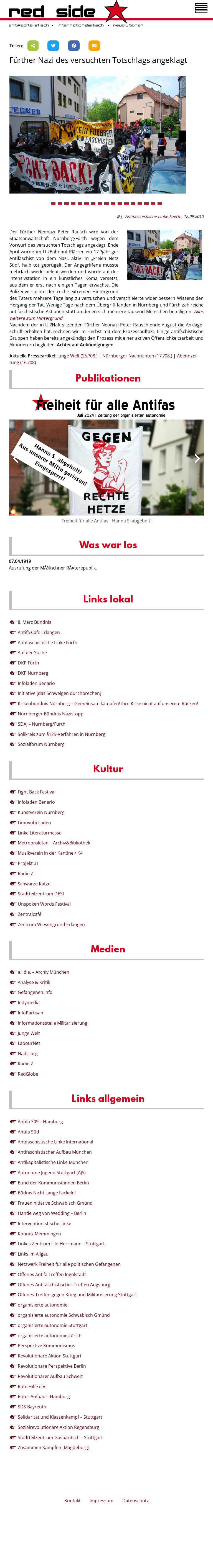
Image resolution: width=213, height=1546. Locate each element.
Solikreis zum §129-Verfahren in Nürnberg (61, 734)
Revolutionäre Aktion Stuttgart (50, 1356)
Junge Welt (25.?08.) (77, 356)
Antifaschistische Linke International (55, 1142)
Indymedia (29, 1002)
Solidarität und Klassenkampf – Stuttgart (60, 1417)
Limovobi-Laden (34, 823)
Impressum (101, 1501)
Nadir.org (28, 1053)
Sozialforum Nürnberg (41, 744)
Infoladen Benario (36, 683)
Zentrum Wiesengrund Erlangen (51, 924)
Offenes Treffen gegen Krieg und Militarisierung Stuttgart (77, 1295)
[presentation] (15, 458)
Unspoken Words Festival (44, 904)
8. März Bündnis (34, 622)
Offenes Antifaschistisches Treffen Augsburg (64, 1285)
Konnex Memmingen (39, 1234)
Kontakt (72, 1501)
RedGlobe (28, 1074)
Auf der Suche (32, 653)
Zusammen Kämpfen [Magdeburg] (53, 1447)
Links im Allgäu (33, 1254)
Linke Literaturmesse (40, 833)
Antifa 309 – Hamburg (40, 1122)
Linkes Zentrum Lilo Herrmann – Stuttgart (61, 1244)
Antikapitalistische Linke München (53, 1162)
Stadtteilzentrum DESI (41, 894)
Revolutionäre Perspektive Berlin (52, 1366)
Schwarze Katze (34, 884)
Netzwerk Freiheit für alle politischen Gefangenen (69, 1264)
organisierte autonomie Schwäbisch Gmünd (64, 1315)
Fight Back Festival (36, 792)
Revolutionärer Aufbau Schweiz (50, 1376)
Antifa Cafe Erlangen (39, 632)
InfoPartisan (30, 1013)
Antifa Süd (28, 1132)
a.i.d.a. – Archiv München (43, 972)
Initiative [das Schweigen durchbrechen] (59, 693)
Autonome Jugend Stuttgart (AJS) (52, 1172)
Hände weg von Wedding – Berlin (52, 1213)
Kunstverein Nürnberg (41, 812)
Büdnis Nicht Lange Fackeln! (47, 1193)
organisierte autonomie (42, 1305)
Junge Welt (29, 1033)
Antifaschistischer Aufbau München (55, 1152)
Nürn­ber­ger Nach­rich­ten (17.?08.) (137, 356)
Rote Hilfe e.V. (32, 1386)
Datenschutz (135, 1501)
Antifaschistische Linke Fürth (47, 643)
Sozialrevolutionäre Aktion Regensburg (58, 1427)
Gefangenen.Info (35, 992)
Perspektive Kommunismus (46, 1346)
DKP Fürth (28, 663)
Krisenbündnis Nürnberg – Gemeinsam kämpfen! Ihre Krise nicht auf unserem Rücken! (108, 703)
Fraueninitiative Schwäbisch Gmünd (55, 1203)
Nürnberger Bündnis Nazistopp (50, 714)
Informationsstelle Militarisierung (52, 1023)
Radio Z (25, 873)
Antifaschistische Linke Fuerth (153, 216)
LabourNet (29, 1043)
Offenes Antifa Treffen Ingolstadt (52, 1274)
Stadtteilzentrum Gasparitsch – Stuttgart (60, 1437)
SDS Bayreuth (32, 1407)
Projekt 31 (28, 863)
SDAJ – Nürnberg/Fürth (41, 724)
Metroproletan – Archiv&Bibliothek (54, 843)
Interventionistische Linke (44, 1223)
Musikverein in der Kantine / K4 (50, 853)
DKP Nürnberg (33, 673)
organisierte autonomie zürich (50, 1336)
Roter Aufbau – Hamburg (44, 1396)
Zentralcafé (29, 914)
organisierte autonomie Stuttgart (52, 1325)
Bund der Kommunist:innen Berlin (53, 1183)
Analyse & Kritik (34, 982)
